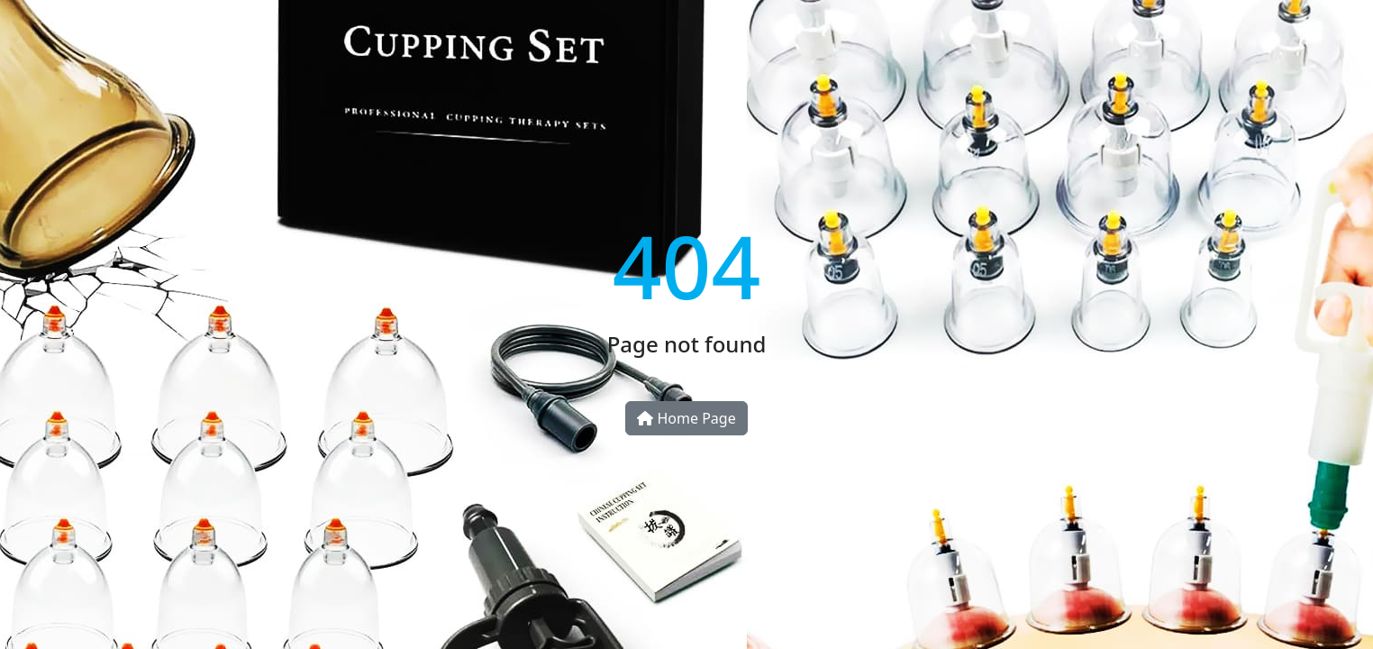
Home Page (686, 418)
